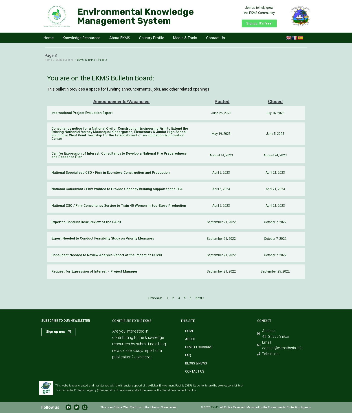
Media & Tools (185, 38)
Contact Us (215, 38)
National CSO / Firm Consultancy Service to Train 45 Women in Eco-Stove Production (118, 206)
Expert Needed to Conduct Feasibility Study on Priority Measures (102, 238)
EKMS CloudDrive (199, 347)
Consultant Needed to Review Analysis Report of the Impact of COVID (106, 255)
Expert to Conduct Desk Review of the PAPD (86, 222)
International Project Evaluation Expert (82, 113)
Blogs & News (196, 363)
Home (49, 38)
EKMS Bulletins (64, 59)
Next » (200, 298)
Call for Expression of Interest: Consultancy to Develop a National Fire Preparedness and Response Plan (119, 155)
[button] (259, 23)
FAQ (188, 355)
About (190, 339)
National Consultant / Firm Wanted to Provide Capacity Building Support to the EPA (117, 189)
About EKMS (119, 38)
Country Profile (151, 38)
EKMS (215, 407)
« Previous (155, 298)
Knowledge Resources (81, 38)
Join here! (142, 357)
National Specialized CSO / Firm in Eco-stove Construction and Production (110, 173)
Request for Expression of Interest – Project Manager (94, 271)
